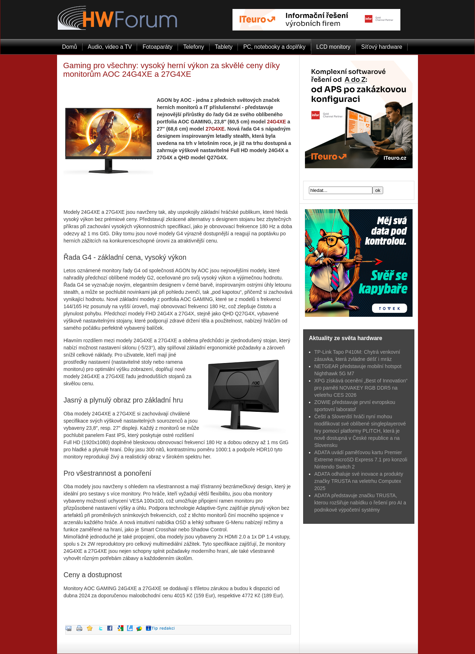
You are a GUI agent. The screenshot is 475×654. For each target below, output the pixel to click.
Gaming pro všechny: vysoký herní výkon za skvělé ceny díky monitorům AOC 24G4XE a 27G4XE (171, 70)
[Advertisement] (178, 194)
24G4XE (276, 121)
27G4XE (215, 129)
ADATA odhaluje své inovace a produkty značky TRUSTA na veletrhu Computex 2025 (358, 481)
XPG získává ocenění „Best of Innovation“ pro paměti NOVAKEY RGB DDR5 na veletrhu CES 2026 (361, 388)
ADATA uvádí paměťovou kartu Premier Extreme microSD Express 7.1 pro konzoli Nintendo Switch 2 (360, 460)
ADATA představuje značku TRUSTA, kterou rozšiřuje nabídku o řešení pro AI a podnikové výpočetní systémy (360, 503)
